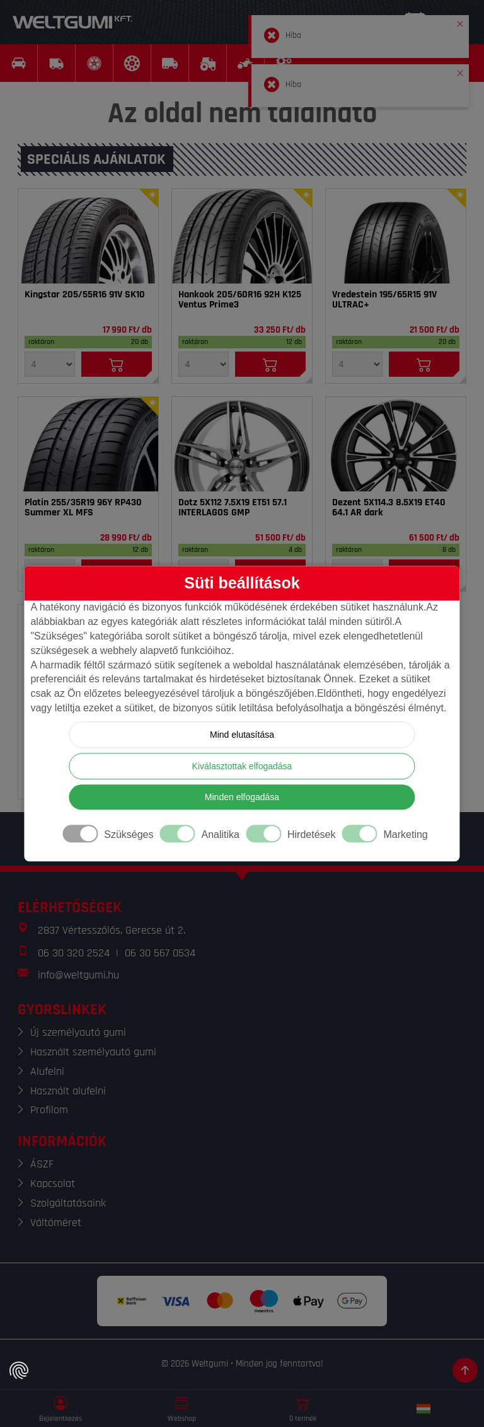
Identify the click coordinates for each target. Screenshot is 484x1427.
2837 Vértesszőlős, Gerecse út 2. (111, 930)
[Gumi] (88, 236)
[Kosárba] (116, 364)
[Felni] (242, 444)
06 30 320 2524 (74, 953)
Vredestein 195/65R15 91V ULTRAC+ (384, 300)
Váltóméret (55, 1222)
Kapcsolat (52, 1183)
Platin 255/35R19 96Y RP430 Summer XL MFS (83, 508)
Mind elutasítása (242, 735)
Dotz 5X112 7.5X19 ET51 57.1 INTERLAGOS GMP (232, 508)
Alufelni (47, 1071)
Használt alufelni (68, 1091)
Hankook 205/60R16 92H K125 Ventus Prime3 (239, 300)
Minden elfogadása (242, 797)
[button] (460, 21)
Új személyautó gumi (78, 1032)
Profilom (49, 1110)
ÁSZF (42, 1164)
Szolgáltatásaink (68, 1203)
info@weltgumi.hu (78, 975)
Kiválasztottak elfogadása (242, 766)
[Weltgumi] (72, 22)
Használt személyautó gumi (93, 1052)
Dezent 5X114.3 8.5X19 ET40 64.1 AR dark (389, 508)
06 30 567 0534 (160, 953)
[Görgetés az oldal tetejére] (465, 1370)
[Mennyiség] (50, 364)
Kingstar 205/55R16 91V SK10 (85, 295)
